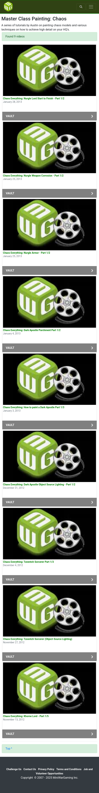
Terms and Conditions (68, 769)
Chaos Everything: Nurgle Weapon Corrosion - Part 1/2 (33, 175)
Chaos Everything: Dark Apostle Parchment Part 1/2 (31, 330)
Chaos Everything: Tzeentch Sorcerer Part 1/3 (28, 561)
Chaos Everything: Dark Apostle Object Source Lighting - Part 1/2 (39, 484)
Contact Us (30, 769)
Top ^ (8, 748)
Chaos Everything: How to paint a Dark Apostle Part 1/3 (33, 407)
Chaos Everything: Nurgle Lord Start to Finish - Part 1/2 (33, 98)
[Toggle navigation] (91, 6)
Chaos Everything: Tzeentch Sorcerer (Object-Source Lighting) (37, 639)
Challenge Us (13, 769)
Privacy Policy (46, 769)
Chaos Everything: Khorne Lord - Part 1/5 (26, 716)
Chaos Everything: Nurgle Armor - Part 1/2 (26, 252)
